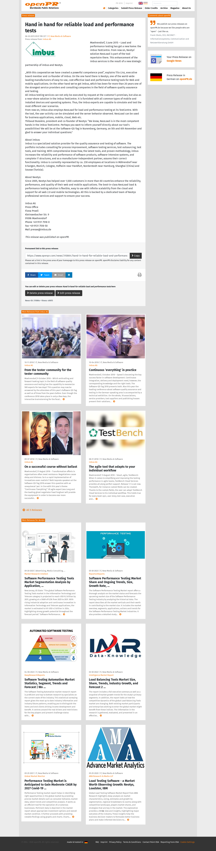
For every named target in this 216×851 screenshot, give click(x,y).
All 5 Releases (31, 510)
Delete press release (40, 293)
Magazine (174, 8)
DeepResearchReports (35, 675)
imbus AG (47, 39)
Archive (164, 8)
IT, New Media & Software (59, 36)
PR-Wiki (119, 3)
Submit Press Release (131, 8)
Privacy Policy (115, 842)
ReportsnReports (97, 574)
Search (184, 3)
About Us (186, 8)
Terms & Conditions (132, 842)
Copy (136, 255)
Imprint (129, 3)
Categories (113, 8)
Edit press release (68, 293)
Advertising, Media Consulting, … (50, 571)
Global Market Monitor (35, 776)
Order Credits (151, 8)
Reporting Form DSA (170, 842)
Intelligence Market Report (101, 675)
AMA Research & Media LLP (101, 776)
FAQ (97, 842)
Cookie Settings (187, 842)
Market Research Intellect (36, 574)
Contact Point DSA (151, 842)
